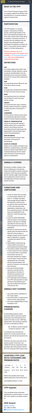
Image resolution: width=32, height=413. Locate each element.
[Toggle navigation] (29, 1)
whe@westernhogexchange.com (14, 409)
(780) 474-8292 (9, 406)
